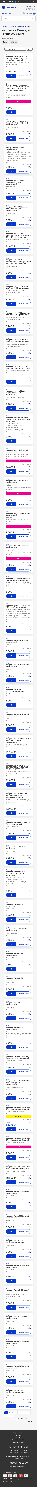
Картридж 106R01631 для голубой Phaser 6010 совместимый (15, 393)
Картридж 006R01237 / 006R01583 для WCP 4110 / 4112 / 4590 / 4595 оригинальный (18, 235)
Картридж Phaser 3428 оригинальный (14, 954)
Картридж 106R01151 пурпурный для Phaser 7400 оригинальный (18, 314)
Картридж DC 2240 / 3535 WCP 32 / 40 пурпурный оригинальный (18, 579)
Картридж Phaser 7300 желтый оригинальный (17, 1217)
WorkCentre (13, 42)
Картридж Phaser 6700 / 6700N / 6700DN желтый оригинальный (18, 1108)
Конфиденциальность (18, 1442)
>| (12, 1415)
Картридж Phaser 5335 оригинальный (14, 1004)
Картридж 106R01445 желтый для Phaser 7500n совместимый (18, 367)
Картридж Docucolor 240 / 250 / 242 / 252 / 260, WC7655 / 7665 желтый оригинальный (17, 795)
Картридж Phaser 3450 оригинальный (14, 979)
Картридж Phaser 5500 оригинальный (14, 1028)
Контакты (18, 1435)
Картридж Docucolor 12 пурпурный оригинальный (15, 690)
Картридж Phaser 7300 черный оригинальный (17, 1266)
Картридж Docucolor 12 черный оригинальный (17, 715)
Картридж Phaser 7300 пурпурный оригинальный (15, 1241)
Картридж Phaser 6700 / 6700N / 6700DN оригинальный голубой (18, 1139)
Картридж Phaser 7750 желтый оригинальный (17, 1367)
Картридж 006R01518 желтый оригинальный (17, 481)
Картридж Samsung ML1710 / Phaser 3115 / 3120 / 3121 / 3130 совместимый (18, 419)
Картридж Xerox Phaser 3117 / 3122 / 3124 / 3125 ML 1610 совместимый (17, 873)
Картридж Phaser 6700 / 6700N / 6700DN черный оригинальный (18, 1168)
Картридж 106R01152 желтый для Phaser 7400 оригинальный (17, 340)
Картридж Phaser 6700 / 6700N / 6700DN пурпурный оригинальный (18, 1082)
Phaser (4, 42)
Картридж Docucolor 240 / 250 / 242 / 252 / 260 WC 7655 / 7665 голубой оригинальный (17, 58)
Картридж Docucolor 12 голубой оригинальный (17, 641)
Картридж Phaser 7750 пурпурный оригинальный (15, 1391)
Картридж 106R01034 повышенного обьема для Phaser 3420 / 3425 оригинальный (18, 261)
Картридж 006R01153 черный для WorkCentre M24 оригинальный (17, 182)
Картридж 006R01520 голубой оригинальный (17, 547)
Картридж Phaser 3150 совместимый (14, 905)
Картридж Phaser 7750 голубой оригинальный (17, 1342)
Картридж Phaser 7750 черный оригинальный (17, 1317)
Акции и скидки (18, 1433)
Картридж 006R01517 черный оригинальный (17, 451)
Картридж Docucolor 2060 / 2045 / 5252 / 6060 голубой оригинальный (18, 740)
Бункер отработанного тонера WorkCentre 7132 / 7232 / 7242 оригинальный (17, 123)
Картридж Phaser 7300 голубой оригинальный (17, 1192)
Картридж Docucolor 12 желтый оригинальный (18, 665)
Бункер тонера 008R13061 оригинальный (15, 148)
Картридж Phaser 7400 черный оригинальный (17, 1291)
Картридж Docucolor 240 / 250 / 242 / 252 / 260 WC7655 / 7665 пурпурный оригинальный (17, 767)
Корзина (29, 13)
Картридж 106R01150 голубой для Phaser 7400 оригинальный (17, 287)
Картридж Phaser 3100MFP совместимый (16, 848)
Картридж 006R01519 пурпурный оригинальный (18, 514)
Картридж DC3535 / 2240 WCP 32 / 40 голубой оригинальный (18, 606)
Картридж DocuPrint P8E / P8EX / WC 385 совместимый (18, 823)
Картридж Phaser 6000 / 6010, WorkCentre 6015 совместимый (17, 1057)
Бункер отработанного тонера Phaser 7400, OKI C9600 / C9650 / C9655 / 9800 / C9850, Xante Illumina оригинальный (18, 87)
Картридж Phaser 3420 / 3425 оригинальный (17, 930)
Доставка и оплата (18, 1440)
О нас (18, 1437)
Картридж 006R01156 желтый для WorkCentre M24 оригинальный (17, 208)
